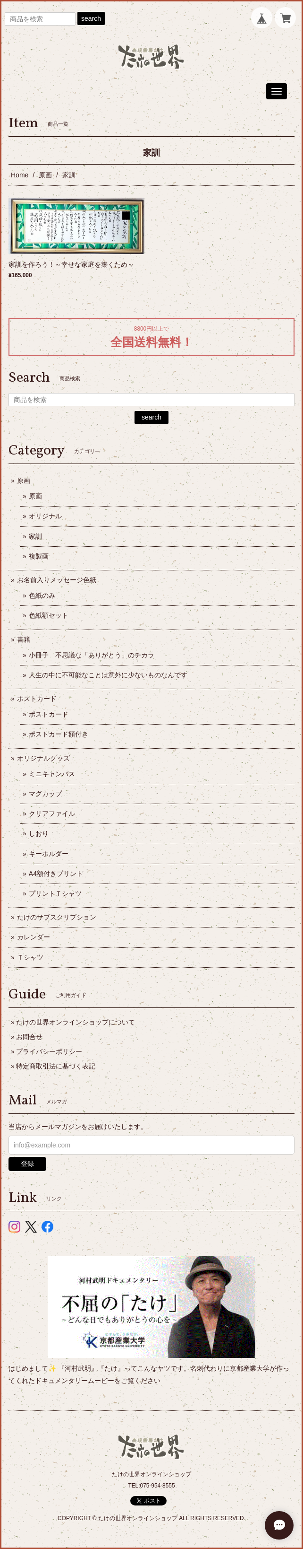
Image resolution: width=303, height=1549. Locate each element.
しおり (39, 833)
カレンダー (33, 937)
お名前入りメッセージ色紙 (56, 580)
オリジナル (45, 516)
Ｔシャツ (30, 957)
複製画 (39, 556)
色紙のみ (42, 595)
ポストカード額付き (58, 734)
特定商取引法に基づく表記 (55, 1066)
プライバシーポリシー (49, 1051)
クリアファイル (52, 813)
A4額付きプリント (56, 873)
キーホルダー (48, 854)
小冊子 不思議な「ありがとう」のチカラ (91, 655)
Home (19, 175)
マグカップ (45, 793)
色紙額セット (48, 615)
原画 (45, 175)
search (91, 18)
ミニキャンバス (52, 774)
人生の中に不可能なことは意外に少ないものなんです (108, 675)
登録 (27, 1163)
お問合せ (29, 1037)
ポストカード (37, 698)
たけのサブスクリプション (56, 917)
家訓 (35, 536)
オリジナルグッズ (43, 758)
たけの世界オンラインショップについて (75, 1022)
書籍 (23, 639)
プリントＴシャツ (55, 893)
